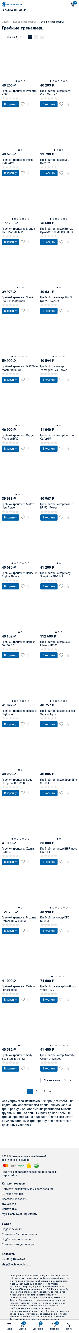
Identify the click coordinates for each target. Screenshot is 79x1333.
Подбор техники (12, 1229)
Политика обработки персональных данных (29, 1171)
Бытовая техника (13, 1193)
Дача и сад (9, 1204)
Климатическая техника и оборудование (27, 1188)
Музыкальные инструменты (19, 1213)
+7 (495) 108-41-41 (13, 1259)
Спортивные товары (14, 1199)
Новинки (11, 37)
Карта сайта (9, 1175)
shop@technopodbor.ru (16, 1264)
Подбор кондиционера (16, 1239)
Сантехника (9, 1209)
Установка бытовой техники (19, 1234)
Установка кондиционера (18, 1244)
